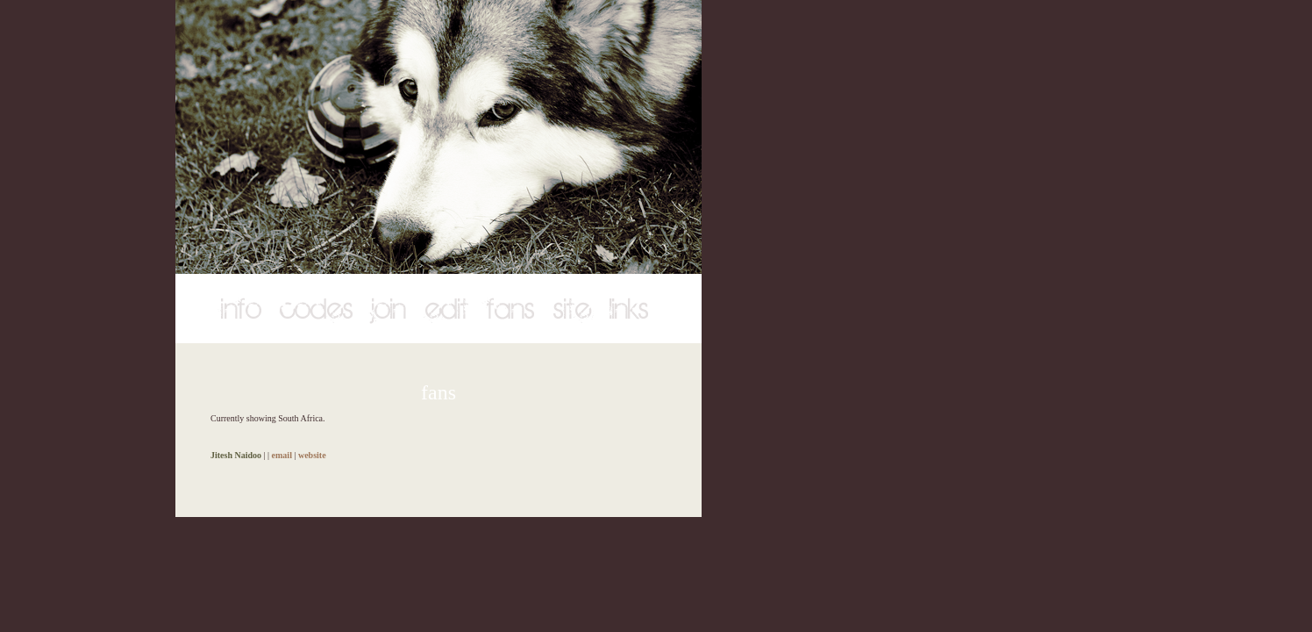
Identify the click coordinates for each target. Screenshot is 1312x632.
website (312, 455)
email (282, 455)
